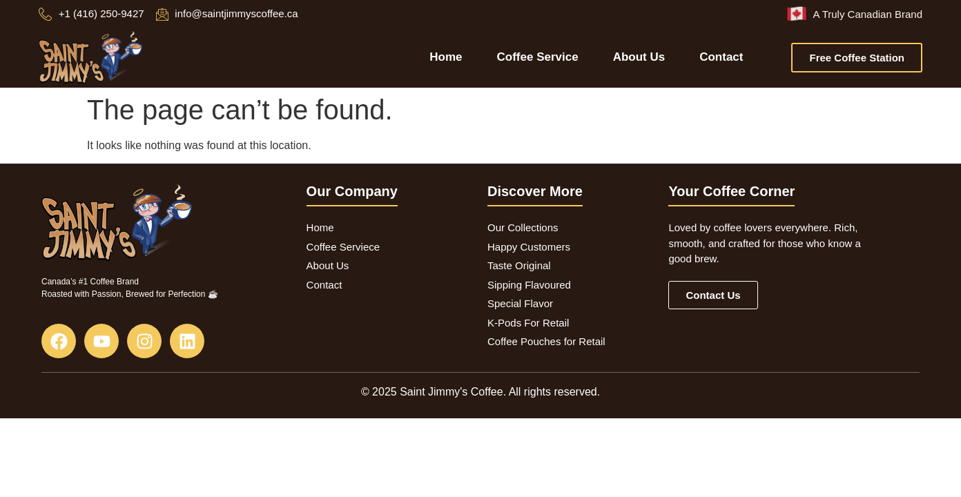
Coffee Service (538, 57)
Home (445, 57)
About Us (639, 57)
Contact (721, 57)
